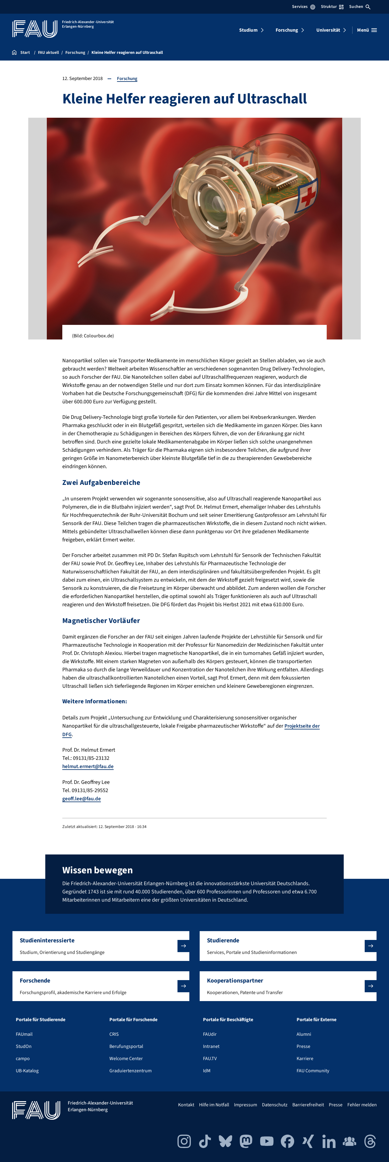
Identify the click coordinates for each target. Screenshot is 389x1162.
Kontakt (186, 1104)
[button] (101, 945)
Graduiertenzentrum (130, 1070)
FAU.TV (210, 1058)
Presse (303, 1045)
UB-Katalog (27, 1070)
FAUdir (210, 1033)
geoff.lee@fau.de (82, 798)
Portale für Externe (316, 1019)
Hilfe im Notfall (214, 1104)
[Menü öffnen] (367, 30)
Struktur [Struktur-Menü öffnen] (332, 7)
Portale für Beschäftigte (228, 1019)
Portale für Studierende (40, 1019)
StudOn (24, 1045)
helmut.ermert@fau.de (89, 766)
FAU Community (313, 1070)
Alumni (304, 1033)
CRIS (114, 1033)
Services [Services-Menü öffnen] (303, 7)
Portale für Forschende (133, 1019)
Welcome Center (126, 1058)
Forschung (287, 30)
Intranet (211, 1045)
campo (23, 1058)
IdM (207, 1070)
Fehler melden (362, 1104)
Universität (328, 30)
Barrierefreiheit (308, 1104)
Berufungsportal (126, 1045)
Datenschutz (274, 1104)
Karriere (305, 1058)
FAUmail (24, 1033)
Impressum (245, 1104)
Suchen (359, 7)
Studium (248, 30)
